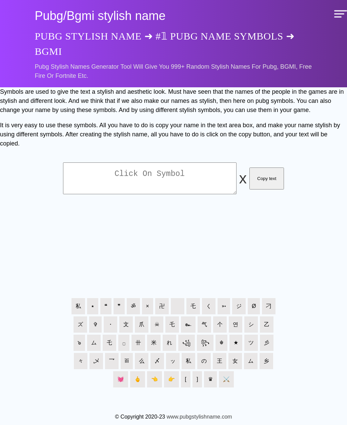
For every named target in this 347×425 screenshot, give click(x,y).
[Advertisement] (173, 253)
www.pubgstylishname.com (199, 421)
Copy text (266, 180)
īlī (127, 365)
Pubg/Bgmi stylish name (100, 16)
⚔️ (226, 383)
